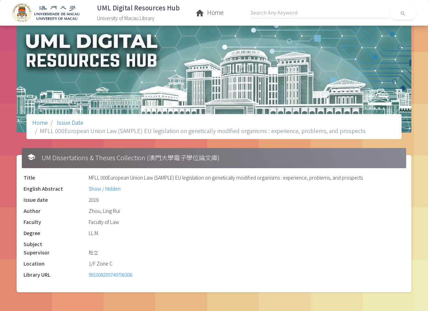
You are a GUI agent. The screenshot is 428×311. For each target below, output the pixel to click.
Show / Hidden (105, 188)
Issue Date (69, 122)
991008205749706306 (110, 274)
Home (40, 122)
